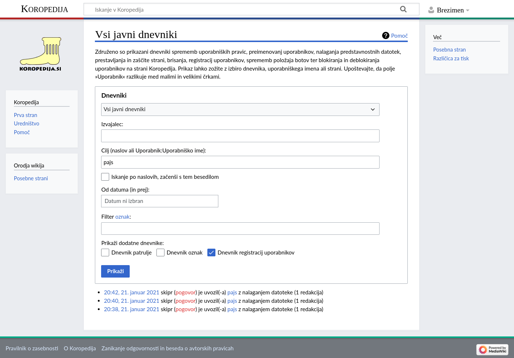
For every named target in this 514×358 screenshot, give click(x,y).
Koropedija (44, 8)
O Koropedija (80, 348)
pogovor (185, 292)
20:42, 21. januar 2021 (131, 292)
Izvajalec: (112, 124)
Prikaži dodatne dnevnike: (132, 243)
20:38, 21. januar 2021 (131, 309)
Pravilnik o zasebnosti (31, 348)
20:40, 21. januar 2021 (131, 300)
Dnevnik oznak (185, 252)
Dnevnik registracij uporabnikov (256, 252)
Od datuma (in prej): (125, 189)
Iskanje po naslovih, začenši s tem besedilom (165, 176)
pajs (232, 292)
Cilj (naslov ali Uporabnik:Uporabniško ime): (153, 150)
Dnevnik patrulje (131, 252)
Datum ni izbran (123, 200)
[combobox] (240, 109)
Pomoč (399, 35)
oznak (122, 216)
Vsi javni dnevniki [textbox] (124, 109)
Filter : (116, 216)
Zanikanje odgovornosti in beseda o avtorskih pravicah (167, 348)
